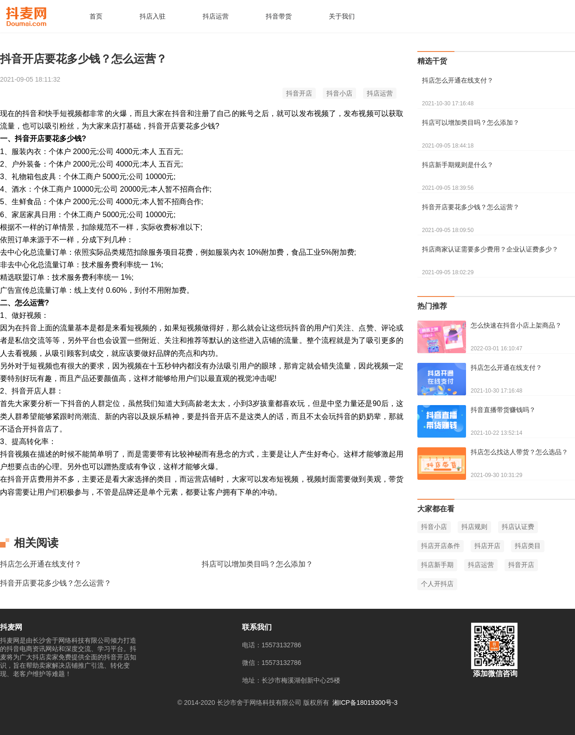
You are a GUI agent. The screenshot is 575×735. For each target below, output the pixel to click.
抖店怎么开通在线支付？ (41, 564)
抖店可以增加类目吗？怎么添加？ (257, 564)
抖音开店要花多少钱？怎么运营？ (55, 583)
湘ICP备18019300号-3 (364, 702)
